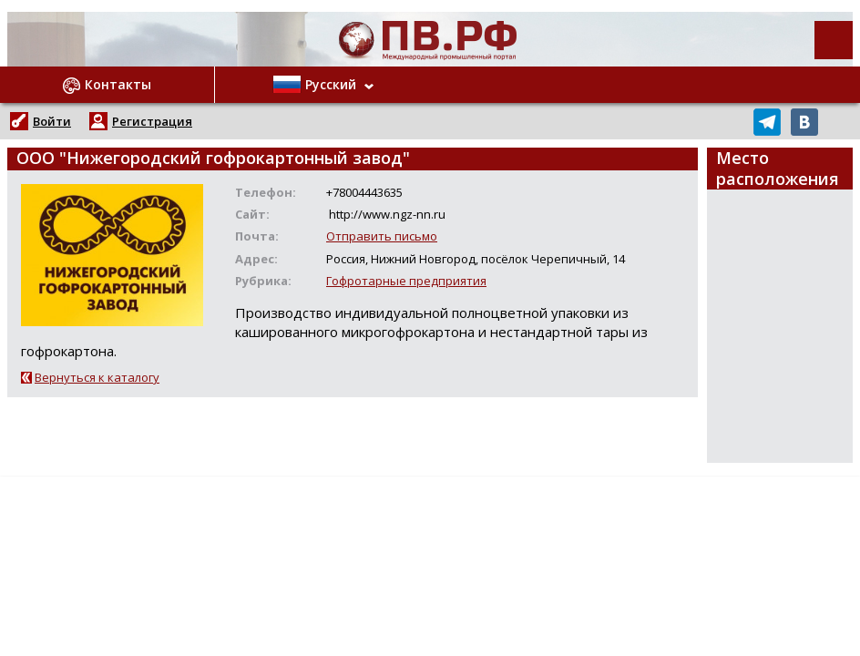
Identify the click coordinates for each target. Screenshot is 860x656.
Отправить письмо (381, 236)
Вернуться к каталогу (97, 377)
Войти (52, 121)
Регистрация (152, 121)
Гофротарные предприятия (406, 280)
